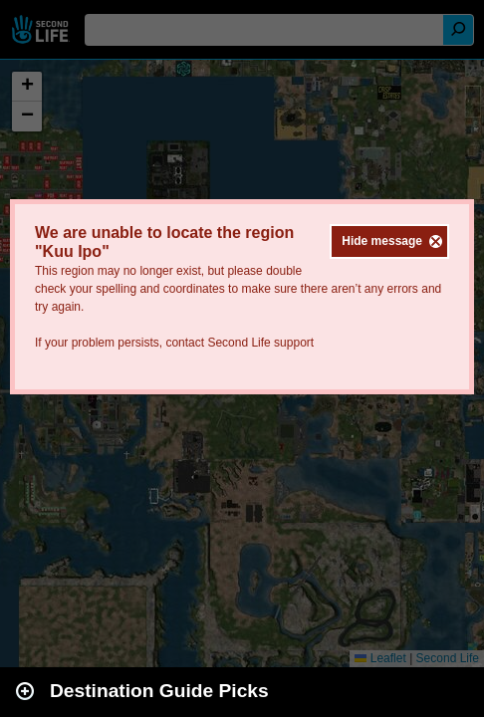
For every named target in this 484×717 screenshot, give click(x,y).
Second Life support (260, 343)
